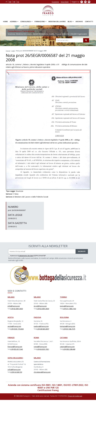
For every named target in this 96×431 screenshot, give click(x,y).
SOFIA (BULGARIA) (15, 358)
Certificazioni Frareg (48, 390)
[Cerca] (86, 40)
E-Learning (55, 2)
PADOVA (37, 317)
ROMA (36, 337)
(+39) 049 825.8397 (42, 329)
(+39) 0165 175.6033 (17, 329)
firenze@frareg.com (15, 347)
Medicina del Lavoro (57, 21)
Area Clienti (65, 2)
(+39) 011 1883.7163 (69, 309)
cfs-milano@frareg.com (42, 372)
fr (14, 2)
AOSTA (11, 317)
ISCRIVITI (81, 251)
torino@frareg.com (67, 306)
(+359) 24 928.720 (16, 372)
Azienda (13, 21)
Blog (70, 21)
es (18, 2)
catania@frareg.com (67, 347)
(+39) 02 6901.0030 (16, 309)
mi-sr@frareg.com (40, 306)
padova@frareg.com (41, 326)
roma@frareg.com (40, 347)
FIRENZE (11, 337)
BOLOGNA (64, 317)
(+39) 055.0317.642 (16, 349)
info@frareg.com (14, 306)
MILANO (11, 297)
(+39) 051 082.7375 (68, 329)
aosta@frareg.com (14, 326)
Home (5, 21)
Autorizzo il (13, 256)
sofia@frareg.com (14, 369)
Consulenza (25, 21)
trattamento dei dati (26, 256)
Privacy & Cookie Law (75, 396)
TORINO (63, 297)
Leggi (13, 51)
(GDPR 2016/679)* (39, 256)
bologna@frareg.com (67, 326)
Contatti (89, 21)
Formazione (39, 21)
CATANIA (64, 337)
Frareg (8, 51)
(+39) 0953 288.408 (68, 349)
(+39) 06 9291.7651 (42, 349)
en (10, 2)
